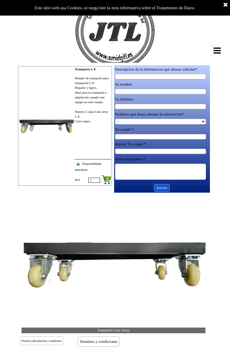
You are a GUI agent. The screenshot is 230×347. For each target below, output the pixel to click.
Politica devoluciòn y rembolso (42, 341)
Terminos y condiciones (98, 341)
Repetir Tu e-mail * (130, 144)
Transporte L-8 (85, 69)
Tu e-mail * (124, 129)
